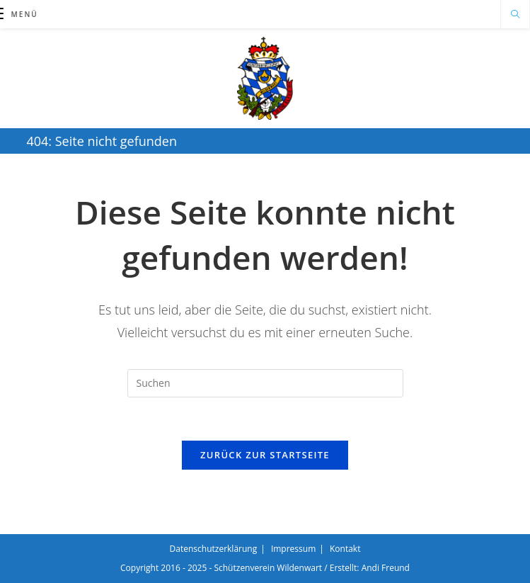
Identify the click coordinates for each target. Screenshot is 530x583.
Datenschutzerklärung (214, 549)
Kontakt (345, 549)
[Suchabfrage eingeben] (265, 383)
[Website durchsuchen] (515, 15)
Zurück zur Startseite (265, 454)
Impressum (293, 549)
